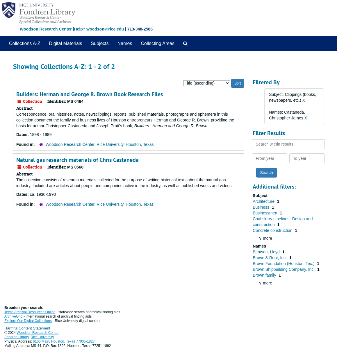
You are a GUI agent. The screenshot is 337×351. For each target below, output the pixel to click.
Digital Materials (65, 43)
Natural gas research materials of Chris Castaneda (77, 160)
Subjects (99, 43)
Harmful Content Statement (27, 328)
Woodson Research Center (46, 29)
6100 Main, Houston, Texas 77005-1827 (64, 341)
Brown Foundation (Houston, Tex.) (284, 263)
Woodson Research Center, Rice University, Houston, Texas (100, 144)
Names (124, 43)
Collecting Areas (157, 43)
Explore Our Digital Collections (28, 321)
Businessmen (265, 213)
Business (261, 207)
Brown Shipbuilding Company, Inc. (284, 269)
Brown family (265, 275)
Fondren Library (16, 337)
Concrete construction (273, 230)
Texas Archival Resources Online (29, 312)
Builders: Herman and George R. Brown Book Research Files (89, 94)
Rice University (42, 337)
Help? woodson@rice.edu (99, 29)
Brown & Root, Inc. (270, 257)
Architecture (264, 201)
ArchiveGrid (13, 316)
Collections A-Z (24, 43)
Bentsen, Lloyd (267, 252)
